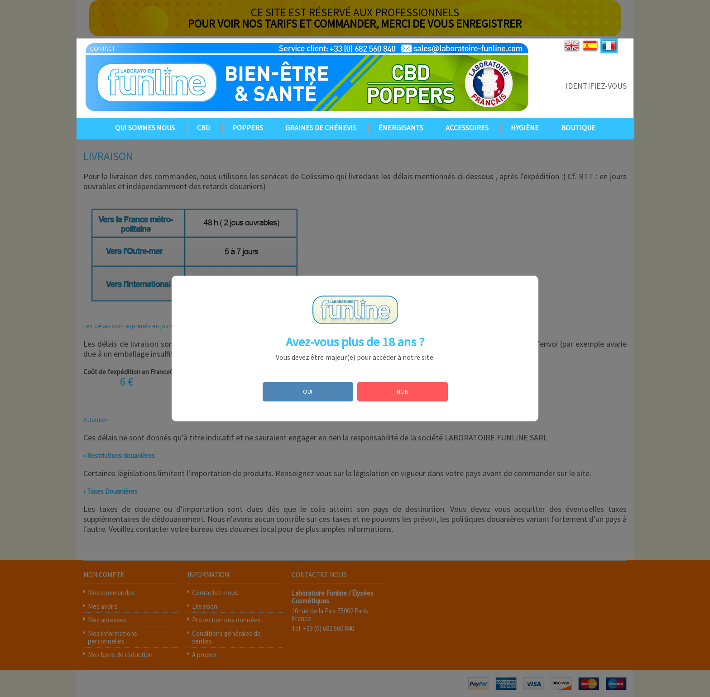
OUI (307, 391)
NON (402, 391)
